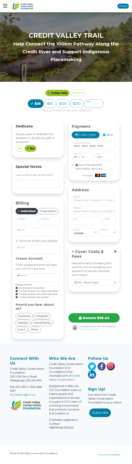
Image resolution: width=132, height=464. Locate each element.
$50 (50, 103)
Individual (28, 211)
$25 (37, 103)
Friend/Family (42, 322)
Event (22, 329)
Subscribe (100, 413)
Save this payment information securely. (89, 166)
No (31, 148)
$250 (77, 103)
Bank (108, 134)
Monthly (78, 92)
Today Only (58, 92)
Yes (20, 148)
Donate (123, 6)
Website (23, 322)
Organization (48, 211)
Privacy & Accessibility (108, 454)
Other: (34, 329)
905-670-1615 (18, 387)
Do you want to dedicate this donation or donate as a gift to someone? (35, 138)
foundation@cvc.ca (22, 394)
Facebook (24, 316)
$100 (63, 103)
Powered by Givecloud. (89, 329)
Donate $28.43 (94, 318)
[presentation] (94, 301)
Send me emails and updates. (39, 240)
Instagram (42, 316)
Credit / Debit (85, 134)
